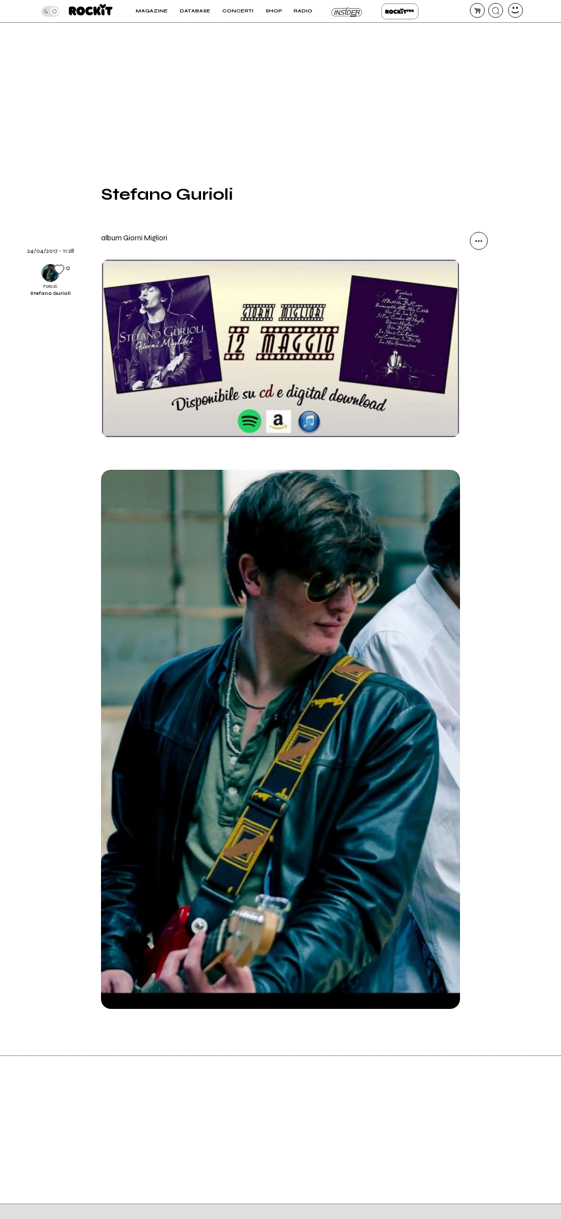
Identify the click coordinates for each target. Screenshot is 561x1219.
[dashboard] (515, 10)
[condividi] (479, 241)
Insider (346, 11)
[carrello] (477, 10)
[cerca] (495, 10)
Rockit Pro (399, 11)
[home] (90, 11)
